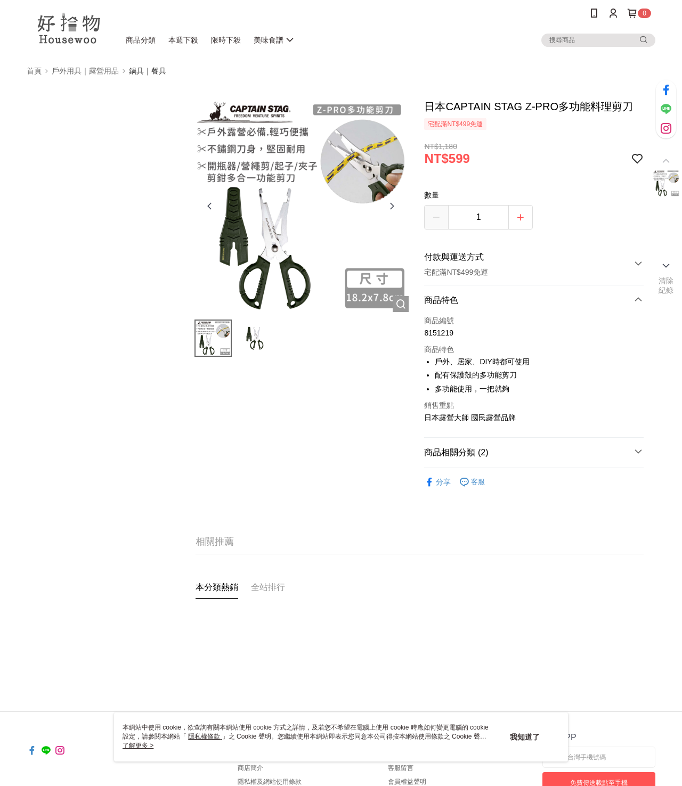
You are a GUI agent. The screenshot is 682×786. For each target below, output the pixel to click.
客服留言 (400, 768)
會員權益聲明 (407, 781)
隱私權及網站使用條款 (270, 781)
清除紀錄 (666, 285)
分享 (437, 482)
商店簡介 (250, 768)
